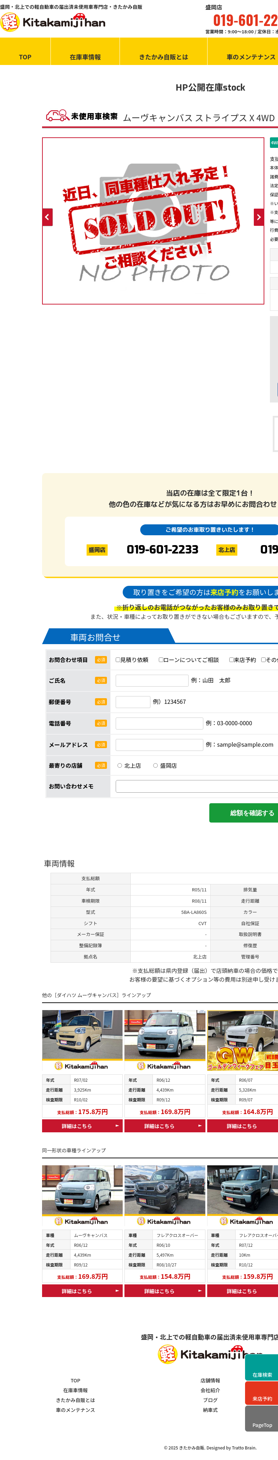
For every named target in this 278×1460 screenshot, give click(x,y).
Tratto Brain (243, 1448)
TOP (25, 56)
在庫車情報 (85, 56)
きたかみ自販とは (163, 56)
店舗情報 (210, 1380)
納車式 (210, 1409)
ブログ (210, 1399)
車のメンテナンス (75, 1409)
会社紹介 (210, 1390)
